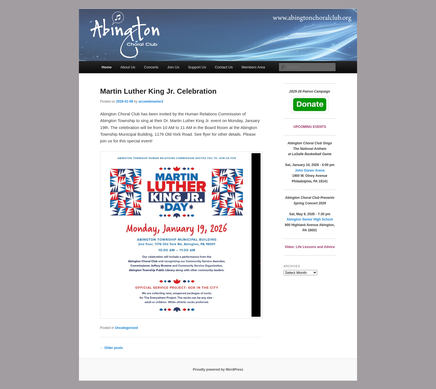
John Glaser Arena (309, 170)
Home (106, 67)
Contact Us (224, 67)
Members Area (253, 67)
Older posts (111, 348)
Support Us (197, 67)
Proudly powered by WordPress (218, 369)
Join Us (173, 67)
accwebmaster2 (150, 101)
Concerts (151, 67)
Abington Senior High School (310, 219)
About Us (127, 67)
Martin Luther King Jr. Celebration (158, 91)
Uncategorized (126, 328)
